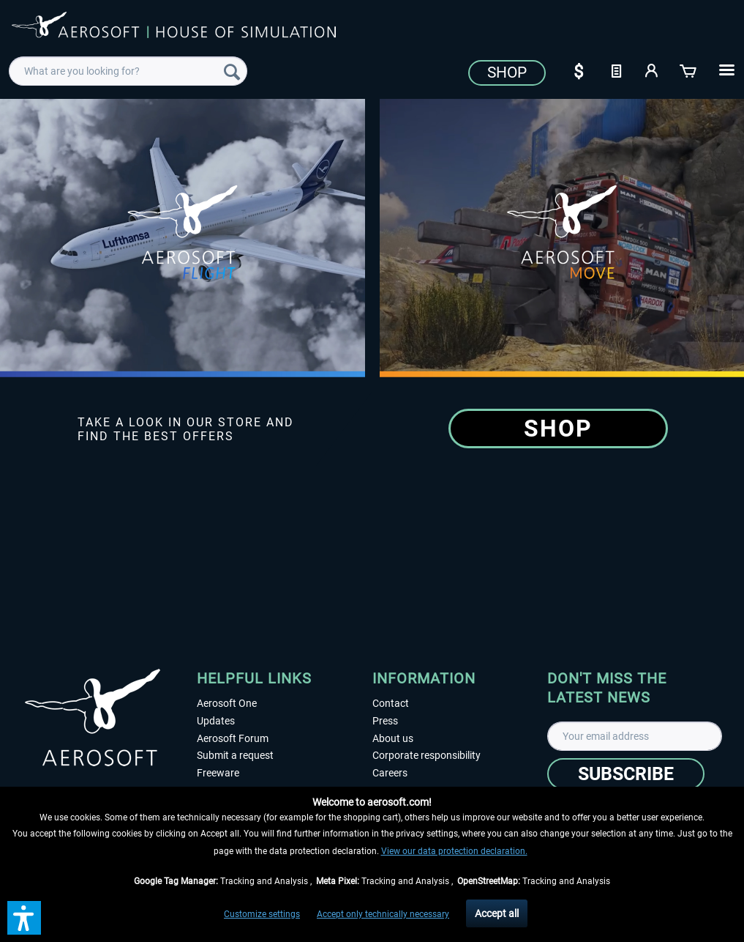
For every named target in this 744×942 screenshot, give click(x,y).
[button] (24, 918)
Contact (390, 703)
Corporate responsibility (426, 755)
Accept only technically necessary (383, 914)
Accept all (497, 913)
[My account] (652, 69)
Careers (389, 773)
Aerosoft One (227, 703)
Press (385, 721)
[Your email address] (634, 736)
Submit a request (235, 755)
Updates (216, 721)
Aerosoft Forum (232, 738)
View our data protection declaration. (454, 851)
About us (392, 738)
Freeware (218, 773)
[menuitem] (128, 71)
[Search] (232, 71)
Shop (507, 72)
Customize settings (262, 914)
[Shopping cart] (689, 69)
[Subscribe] (625, 774)
